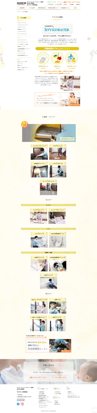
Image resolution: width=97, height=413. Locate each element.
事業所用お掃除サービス (53, 7)
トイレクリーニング (21, 53)
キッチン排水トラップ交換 (23, 44)
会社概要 (71, 4)
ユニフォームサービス (43, 405)
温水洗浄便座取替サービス (23, 55)
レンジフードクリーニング (23, 42)
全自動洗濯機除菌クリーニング (24, 48)
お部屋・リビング (21, 20)
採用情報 (78, 4)
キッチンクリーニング (22, 39)
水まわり (19, 37)
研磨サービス (20, 65)
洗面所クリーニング (21, 46)
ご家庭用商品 (22, 7)
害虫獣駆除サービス (65, 7)
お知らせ (65, 4)
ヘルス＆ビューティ (43, 407)
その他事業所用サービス (44, 400)
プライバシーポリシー (72, 395)
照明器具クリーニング (22, 29)
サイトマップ (70, 393)
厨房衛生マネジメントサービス (45, 401)
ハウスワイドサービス (22, 31)
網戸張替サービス (21, 69)
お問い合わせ (57, 404)
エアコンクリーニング (22, 22)
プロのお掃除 (32, 7)
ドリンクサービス (42, 403)
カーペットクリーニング (22, 33)
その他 (75, 7)
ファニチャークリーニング (23, 24)
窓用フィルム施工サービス (23, 67)
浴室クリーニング (21, 50)
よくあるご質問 (58, 4)
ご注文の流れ (50, 4)
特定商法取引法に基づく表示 (74, 397)
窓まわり (19, 59)
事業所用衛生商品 (42, 7)
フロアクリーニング (21, 27)
